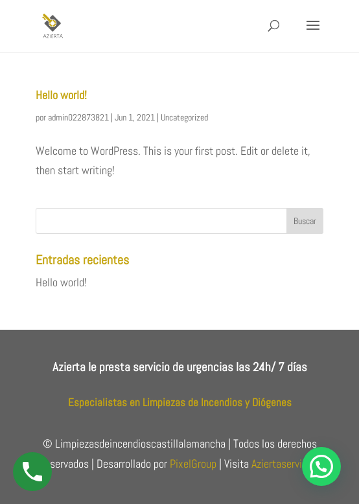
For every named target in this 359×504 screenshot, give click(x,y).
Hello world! (61, 94)
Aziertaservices (284, 463)
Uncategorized (184, 117)
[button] (321, 466)
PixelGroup (193, 463)
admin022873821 (78, 117)
